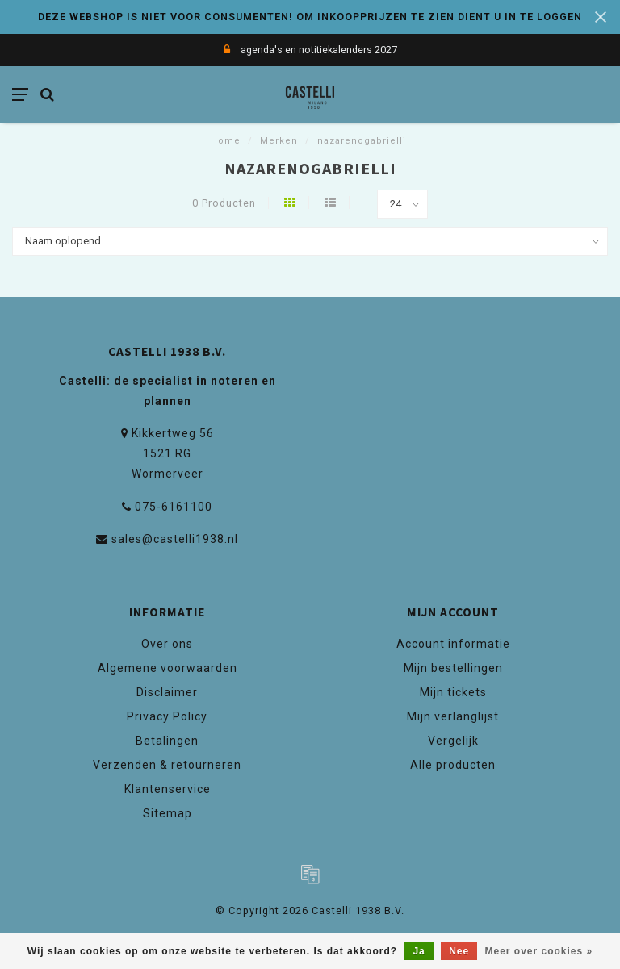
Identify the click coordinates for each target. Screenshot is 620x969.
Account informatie (453, 643)
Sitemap (167, 813)
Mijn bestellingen (453, 668)
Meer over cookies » (539, 951)
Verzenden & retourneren (167, 764)
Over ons (167, 643)
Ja (419, 951)
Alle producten (453, 764)
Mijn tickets (453, 692)
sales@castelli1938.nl (174, 539)
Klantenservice (167, 789)
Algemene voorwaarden (167, 668)
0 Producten (224, 203)
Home (226, 141)
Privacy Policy (167, 716)
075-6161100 (173, 506)
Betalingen (167, 740)
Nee (459, 951)
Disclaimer (167, 692)
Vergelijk (453, 740)
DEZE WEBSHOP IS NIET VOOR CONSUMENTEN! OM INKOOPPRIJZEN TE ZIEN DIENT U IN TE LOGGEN (310, 16)
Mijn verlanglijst (453, 716)
